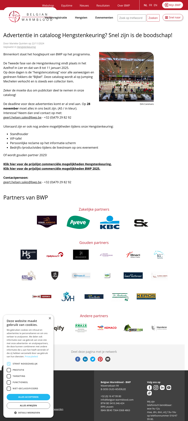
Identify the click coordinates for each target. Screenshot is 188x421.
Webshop (48, 5)
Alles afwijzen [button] (28, 405)
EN (155, 5)
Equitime (66, 5)
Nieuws (84, 5)
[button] (28, 412)
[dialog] (28, 366)
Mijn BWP (175, 5)
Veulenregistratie (56, 17)
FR (150, 5)
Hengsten (81, 17)
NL (145, 5)
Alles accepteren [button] (28, 397)
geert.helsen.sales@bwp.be (22, 117)
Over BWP (123, 5)
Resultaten (103, 5)
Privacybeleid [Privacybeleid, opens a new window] (31, 356)
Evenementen (104, 17)
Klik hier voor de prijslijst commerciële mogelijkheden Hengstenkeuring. (57, 164)
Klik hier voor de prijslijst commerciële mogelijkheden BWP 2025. (51, 169)
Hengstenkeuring (26, 46)
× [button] (49, 318)
